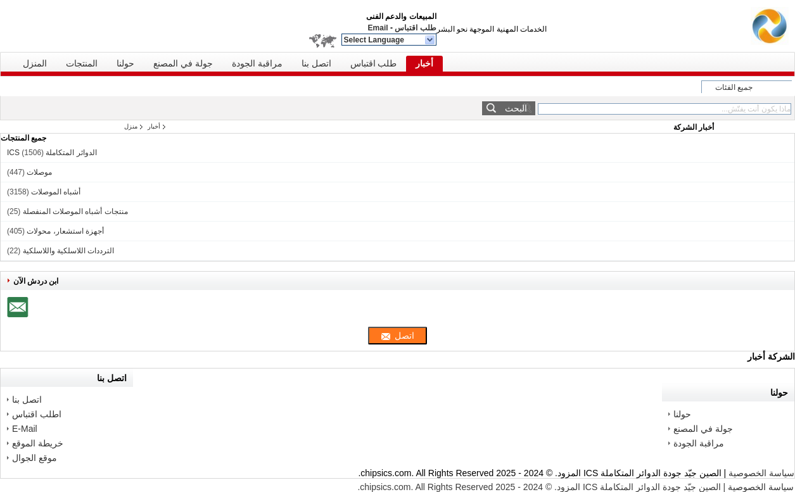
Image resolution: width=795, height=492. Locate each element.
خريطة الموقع (37, 443)
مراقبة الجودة (257, 63)
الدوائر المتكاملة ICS (52, 152)
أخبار (424, 63)
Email (378, 27)
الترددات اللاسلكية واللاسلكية (69, 250)
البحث (516, 108)
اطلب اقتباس (36, 414)
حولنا (125, 63)
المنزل (35, 63)
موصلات (39, 172)
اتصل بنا (316, 63)
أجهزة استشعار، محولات (65, 231)
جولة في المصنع (183, 63)
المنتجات (82, 63)
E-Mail (24, 429)
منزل (130, 126)
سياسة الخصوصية (761, 473)
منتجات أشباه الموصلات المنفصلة (75, 211)
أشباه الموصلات (55, 191)
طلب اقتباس (415, 27)
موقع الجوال (34, 458)
